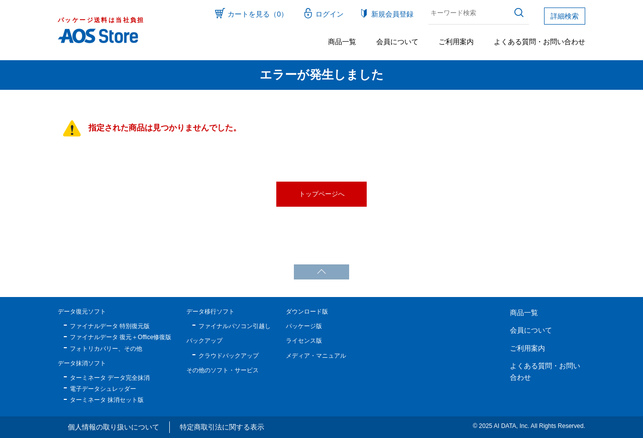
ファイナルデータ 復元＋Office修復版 (120, 337)
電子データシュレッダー (103, 388)
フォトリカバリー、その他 (106, 348)
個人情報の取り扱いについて (113, 427)
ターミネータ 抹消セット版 (107, 399)
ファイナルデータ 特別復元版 (110, 326)
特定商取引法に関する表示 (222, 427)
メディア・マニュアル (316, 355)
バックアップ (204, 340)
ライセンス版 (304, 340)
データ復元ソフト (82, 311)
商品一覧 (342, 42)
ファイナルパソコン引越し (234, 326)
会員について (397, 42)
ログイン (329, 14)
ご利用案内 (456, 42)
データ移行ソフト (210, 311)
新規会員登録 (392, 14)
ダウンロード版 (307, 311)
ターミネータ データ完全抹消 (110, 377)
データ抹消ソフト (82, 363)
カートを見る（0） (258, 14)
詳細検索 (565, 16)
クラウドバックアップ (228, 355)
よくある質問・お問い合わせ (539, 42)
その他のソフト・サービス (222, 370)
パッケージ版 (304, 326)
